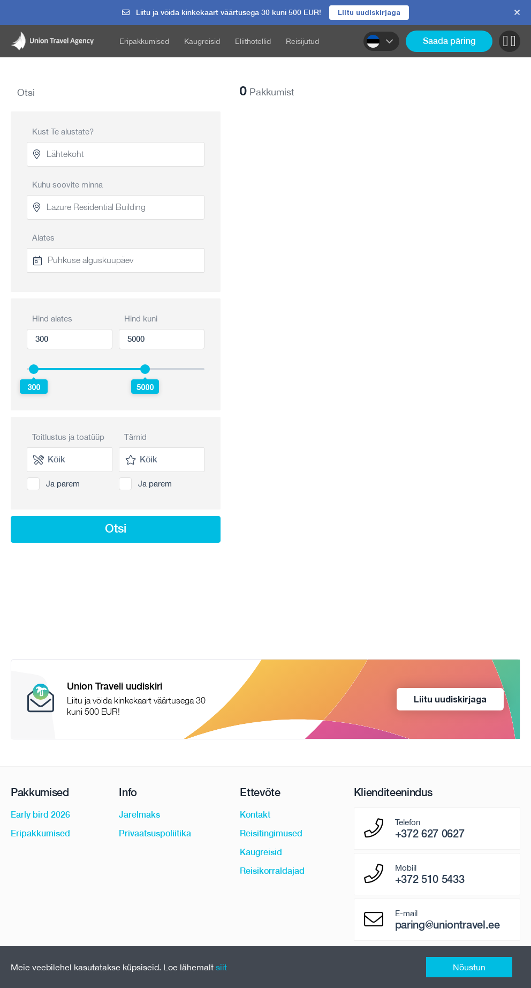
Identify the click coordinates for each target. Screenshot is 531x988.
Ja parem (63, 483)
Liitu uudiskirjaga (369, 12)
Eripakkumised (144, 41)
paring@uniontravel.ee (447, 924)
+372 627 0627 (430, 833)
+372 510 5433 (430, 879)
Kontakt (255, 815)
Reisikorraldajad (272, 871)
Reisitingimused (271, 833)
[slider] (34, 369)
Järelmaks (139, 815)
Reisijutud (302, 41)
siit (221, 967)
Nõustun (469, 967)
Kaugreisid (202, 41)
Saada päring (449, 41)
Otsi (115, 528)
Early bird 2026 (40, 815)
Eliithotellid (253, 41)
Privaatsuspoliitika (155, 833)
